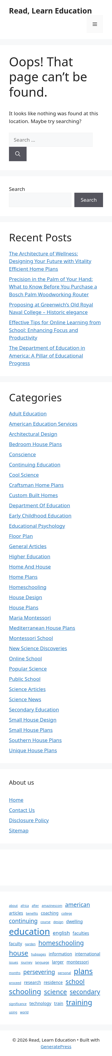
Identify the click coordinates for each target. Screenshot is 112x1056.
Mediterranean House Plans (42, 627)
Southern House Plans (35, 740)
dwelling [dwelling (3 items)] (74, 921)
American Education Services (43, 423)
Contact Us (22, 810)
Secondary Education (34, 709)
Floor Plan (21, 536)
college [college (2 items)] (66, 913)
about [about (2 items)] (13, 906)
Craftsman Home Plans (36, 484)
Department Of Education (39, 505)
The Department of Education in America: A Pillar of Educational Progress (47, 355)
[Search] (18, 154)
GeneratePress (56, 1046)
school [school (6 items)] (75, 981)
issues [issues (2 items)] (13, 962)
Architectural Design (33, 433)
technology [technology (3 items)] (40, 1003)
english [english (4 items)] (61, 932)
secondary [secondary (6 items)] (85, 992)
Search (17, 189)
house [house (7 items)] (18, 953)
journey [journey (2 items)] (26, 962)
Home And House (30, 566)
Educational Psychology (37, 525)
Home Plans (23, 576)
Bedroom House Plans (35, 444)
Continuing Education (34, 464)
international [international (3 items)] (87, 954)
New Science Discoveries (38, 648)
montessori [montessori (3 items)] (78, 962)
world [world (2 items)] (24, 1012)
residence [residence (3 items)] (53, 982)
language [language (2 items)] (42, 962)
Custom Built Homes (33, 495)
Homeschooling (27, 587)
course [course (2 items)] (45, 922)
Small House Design (32, 719)
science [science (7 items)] (55, 991)
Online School (25, 658)
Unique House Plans (33, 750)
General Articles (28, 546)
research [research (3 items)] (32, 982)
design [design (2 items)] (58, 922)
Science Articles (27, 689)
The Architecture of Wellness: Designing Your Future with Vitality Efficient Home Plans (50, 261)
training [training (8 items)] (79, 1002)
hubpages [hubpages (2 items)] (38, 954)
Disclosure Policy (29, 820)
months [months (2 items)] (15, 973)
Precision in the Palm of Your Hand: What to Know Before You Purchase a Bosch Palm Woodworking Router (53, 287)
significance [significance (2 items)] (18, 1004)
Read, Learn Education (50, 10)
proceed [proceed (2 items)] (15, 983)
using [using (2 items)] (13, 1012)
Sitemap (18, 830)
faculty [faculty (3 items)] (15, 943)
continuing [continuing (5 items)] (23, 921)
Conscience (22, 454)
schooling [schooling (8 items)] (25, 991)
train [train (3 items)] (58, 1003)
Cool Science (24, 474)
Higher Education (29, 556)
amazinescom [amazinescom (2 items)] (52, 906)
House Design (25, 597)
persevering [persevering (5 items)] (39, 972)
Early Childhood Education (40, 515)
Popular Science (28, 668)
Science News (25, 699)
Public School (25, 678)
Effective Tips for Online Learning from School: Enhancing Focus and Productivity (55, 330)
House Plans (23, 607)
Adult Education (28, 413)
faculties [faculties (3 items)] (81, 933)
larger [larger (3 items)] (58, 962)
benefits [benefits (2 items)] (32, 913)
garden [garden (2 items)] (30, 944)
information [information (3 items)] (60, 954)
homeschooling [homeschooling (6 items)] (61, 943)
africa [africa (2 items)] (25, 906)
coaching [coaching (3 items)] (50, 913)
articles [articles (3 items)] (16, 913)
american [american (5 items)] (77, 905)
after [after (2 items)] (35, 906)
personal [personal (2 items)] (64, 973)
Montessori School (31, 638)
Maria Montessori (30, 617)
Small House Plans (31, 729)
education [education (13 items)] (29, 931)
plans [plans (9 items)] (83, 971)
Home (16, 799)
